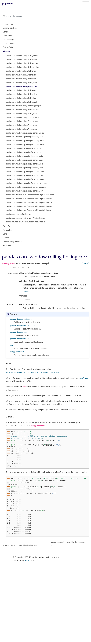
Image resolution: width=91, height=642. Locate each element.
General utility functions (12, 242)
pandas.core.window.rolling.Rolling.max (21, 83)
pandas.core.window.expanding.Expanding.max (24, 160)
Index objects (8, 43)
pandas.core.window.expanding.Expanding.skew (25, 171)
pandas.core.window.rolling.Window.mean (22, 117)
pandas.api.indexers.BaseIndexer (18, 214)
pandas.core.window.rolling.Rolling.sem (21, 114)
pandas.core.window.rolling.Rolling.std (21, 75)
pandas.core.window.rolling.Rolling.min (21, 79)
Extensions (7, 246)
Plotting (6, 238)
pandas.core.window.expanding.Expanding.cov (24, 168)
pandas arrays (8, 40)
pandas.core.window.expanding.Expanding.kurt (24, 175)
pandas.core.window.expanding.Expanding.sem (24, 191)
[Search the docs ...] (45, 16)
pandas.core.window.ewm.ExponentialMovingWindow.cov (29, 210)
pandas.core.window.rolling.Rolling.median (22, 67)
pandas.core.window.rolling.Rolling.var (21, 71)
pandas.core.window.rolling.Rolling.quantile (23, 110)
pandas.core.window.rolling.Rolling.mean (22, 63)
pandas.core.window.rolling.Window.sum (22, 121)
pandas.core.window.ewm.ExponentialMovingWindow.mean (30, 195)
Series (5, 32)
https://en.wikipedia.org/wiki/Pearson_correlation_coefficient (32, 372)
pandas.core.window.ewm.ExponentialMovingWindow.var (29, 202)
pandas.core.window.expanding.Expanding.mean (25, 141)
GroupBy (6, 226)
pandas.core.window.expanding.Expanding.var (24, 148)
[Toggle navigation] (85, 3)
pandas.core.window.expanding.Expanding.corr (24, 164)
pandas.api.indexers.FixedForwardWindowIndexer (25, 218)
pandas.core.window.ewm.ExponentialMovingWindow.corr (29, 206)
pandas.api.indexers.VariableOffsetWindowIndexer (25, 222)
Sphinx (27, 560)
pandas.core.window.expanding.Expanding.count (25, 133)
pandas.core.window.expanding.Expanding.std (24, 152)
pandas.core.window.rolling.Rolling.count (22, 55)
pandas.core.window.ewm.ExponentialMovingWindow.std (29, 199)
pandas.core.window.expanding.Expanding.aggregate (26, 183)
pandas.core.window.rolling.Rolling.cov (21, 90)
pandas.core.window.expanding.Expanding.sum (24, 137)
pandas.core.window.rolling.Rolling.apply (22, 102)
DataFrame (7, 36)
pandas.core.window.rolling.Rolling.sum (21, 59)
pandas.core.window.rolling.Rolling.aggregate (23, 106)
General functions (10, 28)
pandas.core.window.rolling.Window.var (21, 125)
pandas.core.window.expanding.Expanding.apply (25, 179)
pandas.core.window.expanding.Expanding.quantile (26, 187)
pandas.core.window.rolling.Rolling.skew (21, 94)
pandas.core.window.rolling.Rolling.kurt (21, 98)
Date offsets (8, 47)
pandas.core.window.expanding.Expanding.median (26, 144)
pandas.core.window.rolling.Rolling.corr (21, 86)
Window (6, 51)
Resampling (7, 230)
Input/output (8, 24)
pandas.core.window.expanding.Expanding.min (24, 156)
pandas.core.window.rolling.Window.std (21, 129)
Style (5, 234)
